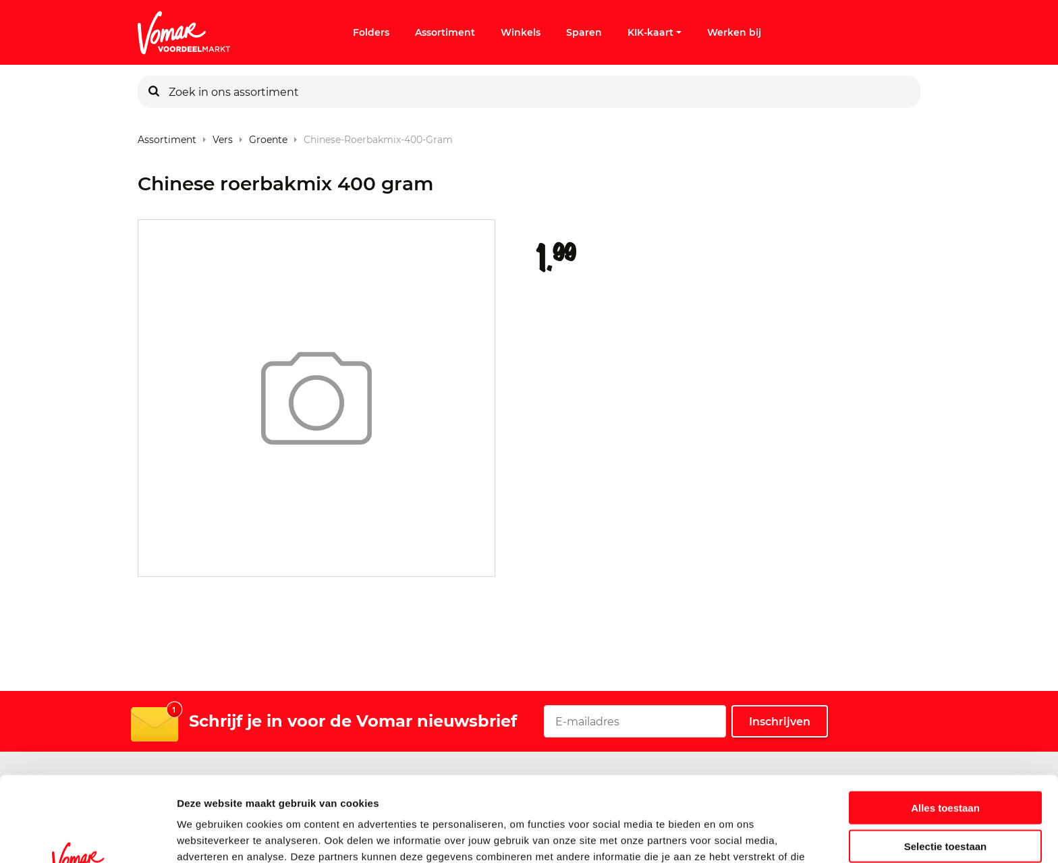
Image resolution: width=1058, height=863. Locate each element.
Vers (223, 137)
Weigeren (945, 804)
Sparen (584, 32)
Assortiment (445, 32)
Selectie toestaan (945, 766)
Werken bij (734, 32)
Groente (268, 137)
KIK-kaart (654, 32)
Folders (371, 32)
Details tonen (729, 836)
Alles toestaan (945, 727)
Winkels (520, 32)
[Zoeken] (153, 91)
